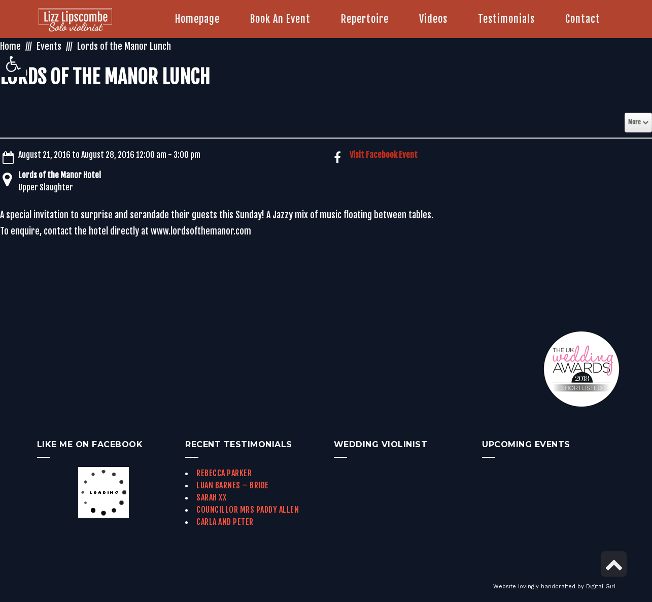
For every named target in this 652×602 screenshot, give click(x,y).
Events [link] (49, 46)
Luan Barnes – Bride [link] (232, 485)
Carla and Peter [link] (225, 522)
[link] (13, 64)
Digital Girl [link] (600, 586)
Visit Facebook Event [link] (384, 155)
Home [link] (10, 46)
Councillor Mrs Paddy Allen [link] (247, 510)
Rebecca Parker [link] (224, 473)
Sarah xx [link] (211, 497)
